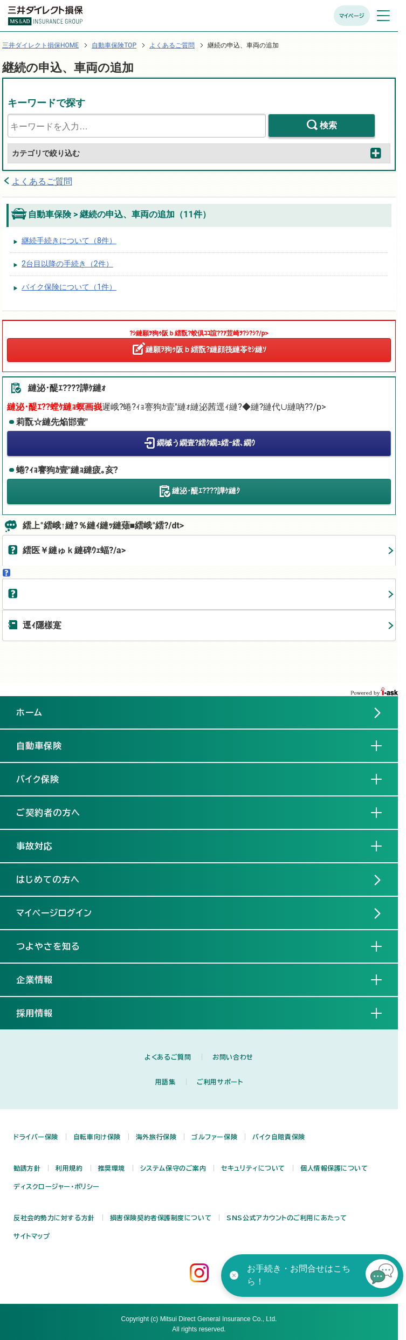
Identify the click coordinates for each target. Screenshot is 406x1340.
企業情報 (43, 979)
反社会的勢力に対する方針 (54, 1217)
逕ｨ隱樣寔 (42, 625)
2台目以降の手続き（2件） (67, 263)
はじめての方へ (48, 879)
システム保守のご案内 (173, 1168)
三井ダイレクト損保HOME (40, 45)
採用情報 (43, 1013)
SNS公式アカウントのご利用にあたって (286, 1217)
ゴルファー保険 (214, 1136)
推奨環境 (111, 1168)
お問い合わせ (232, 1057)
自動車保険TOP (114, 45)
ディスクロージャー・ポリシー (56, 1186)
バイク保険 (46, 779)
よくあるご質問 (172, 45)
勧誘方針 (26, 1168)
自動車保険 (47, 745)
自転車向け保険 (97, 1136)
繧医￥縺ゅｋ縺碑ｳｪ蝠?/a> (74, 550)
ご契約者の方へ (57, 812)
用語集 (165, 1081)
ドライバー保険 (35, 1136)
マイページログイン (54, 913)
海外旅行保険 (156, 1136)
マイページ (351, 15)
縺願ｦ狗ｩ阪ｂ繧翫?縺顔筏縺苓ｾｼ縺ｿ (206, 349)
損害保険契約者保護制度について (160, 1217)
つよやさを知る (57, 946)
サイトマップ (31, 1236)
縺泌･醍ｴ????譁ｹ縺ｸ (206, 490)
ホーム (29, 712)
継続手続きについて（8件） (69, 240)
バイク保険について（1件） (69, 287)
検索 (328, 125)
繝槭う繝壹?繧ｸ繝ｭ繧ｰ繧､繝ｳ (206, 442)
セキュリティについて (253, 1168)
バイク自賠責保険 (278, 1136)
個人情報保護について (334, 1168)
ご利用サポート (220, 1081)
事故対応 (43, 845)
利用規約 (69, 1168)
